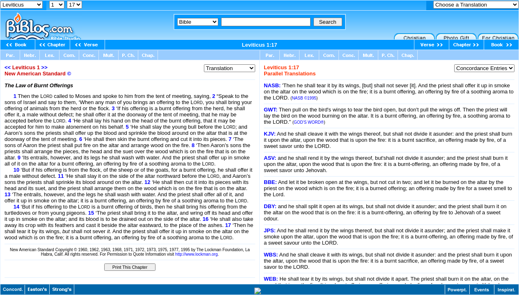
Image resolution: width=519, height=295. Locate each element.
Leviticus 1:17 (259, 45)
